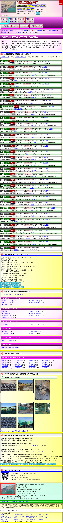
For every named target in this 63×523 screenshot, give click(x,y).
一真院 (5, 67)
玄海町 (35, 315)
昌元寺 (6, 118)
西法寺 (6, 163)
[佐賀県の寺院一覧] (20, 57)
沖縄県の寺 (45, 367)
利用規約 (25, 501)
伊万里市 (34, 301)
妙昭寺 (6, 236)
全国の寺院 (5, 32)
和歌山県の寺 (46, 360)
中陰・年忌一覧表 (18, 514)
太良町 (7, 333)
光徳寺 (5, 95)
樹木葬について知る (19, 516)
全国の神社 (23, 30)
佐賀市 (6, 324)
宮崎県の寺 (18, 367)
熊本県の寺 (45, 366)
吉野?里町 (10, 347)
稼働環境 (19, 501)
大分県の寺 (5, 367)
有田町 (7, 301)
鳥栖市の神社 (52, 30)
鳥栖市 (33, 333)
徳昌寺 (6, 202)
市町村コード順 (11, 294)
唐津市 (6, 313)
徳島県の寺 (18, 364)
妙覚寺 (6, 230)
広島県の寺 (45, 362)
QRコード (16, 475)
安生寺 (5, 61)
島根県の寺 (18, 362)
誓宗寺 (6, 168)
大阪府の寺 (5, 360)
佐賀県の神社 (38, 30)
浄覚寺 (6, 123)
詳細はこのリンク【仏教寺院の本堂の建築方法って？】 (16, 431)
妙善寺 (6, 242)
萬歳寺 (6, 225)
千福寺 (6, 174)
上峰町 (35, 311)
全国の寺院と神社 (7, 30)
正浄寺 (6, 140)
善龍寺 (6, 180)
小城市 (6, 304)
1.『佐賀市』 (6, 26)
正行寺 (6, 135)
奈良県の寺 (32, 360)
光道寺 (5, 89)
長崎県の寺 (32, 366)
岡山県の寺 (32, 362)
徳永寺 (6, 197)
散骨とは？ (16, 517)
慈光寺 (6, 112)
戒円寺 (5, 72)
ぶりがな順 (3, 294)
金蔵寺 (5, 84)
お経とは (41, 519)
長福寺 (6, 191)
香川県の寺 (32, 364)
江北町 (7, 317)
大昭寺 (6, 185)
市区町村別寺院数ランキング (9, 283)
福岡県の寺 (18, 366)
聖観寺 (6, 146)
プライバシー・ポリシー (7, 501)
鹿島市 (6, 311)
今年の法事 (42, 516)
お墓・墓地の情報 (30, 519)
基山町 (7, 315)
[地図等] (46, 61)
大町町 (35, 302)
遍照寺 (6, 214)
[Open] (12, 61)
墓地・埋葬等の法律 (6, 517)
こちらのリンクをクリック (30, 445)
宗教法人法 (29, 514)
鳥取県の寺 (5, 362)
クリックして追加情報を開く (9, 510)
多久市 (6, 331)
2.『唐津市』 (15, 26)
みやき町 (8, 340)
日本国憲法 (4, 516)
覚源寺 (5, 78)
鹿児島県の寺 (33, 367)
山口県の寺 (5, 364)
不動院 (6, 208)
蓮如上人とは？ (43, 517)
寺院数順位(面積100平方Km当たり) (10, 287)
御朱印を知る (4, 514)
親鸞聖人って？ (5, 521)
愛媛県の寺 (45, 364)
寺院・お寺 (4, 519)
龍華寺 (6, 247)
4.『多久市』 (23, 26)
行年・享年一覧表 (18, 519)
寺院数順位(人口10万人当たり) (9, 285)
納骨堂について (30, 517)
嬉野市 (7, 302)
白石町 (35, 324)
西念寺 (6, 157)
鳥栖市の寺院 (34, 32)
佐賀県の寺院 (19, 32)
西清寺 (6, 151)
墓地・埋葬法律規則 (31, 516)
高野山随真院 (7, 106)
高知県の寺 (5, 366)
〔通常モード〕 (4, 57)
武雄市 (33, 331)
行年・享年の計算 (43, 514)
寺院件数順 (20, 294)
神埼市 (34, 313)
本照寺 (6, 219)
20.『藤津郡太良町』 (35, 26)
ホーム (38, 13)
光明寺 (5, 101)
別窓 (19, 283)
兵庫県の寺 (18, 360)
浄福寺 (6, 129)
